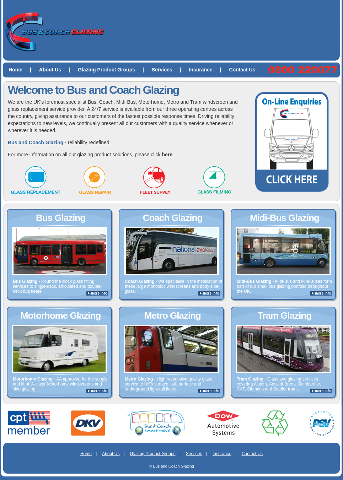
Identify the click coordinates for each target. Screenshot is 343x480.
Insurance (208, 69)
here (167, 154)
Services (169, 69)
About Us (57, 69)
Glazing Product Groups (114, 69)
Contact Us (242, 69)
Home (23, 69)
